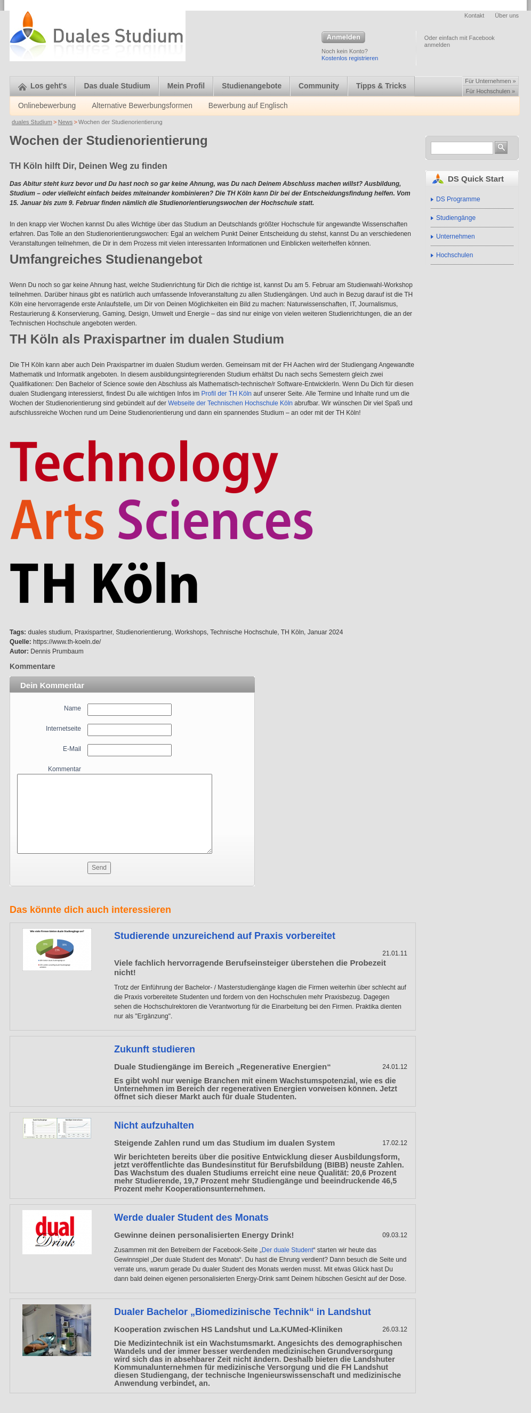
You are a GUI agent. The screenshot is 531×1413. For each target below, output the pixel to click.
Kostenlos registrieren (349, 58)
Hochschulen (454, 255)
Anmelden (343, 37)
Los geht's (42, 86)
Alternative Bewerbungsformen (142, 106)
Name (72, 708)
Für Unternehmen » (490, 81)
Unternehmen (455, 236)
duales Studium (32, 122)
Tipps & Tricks (381, 86)
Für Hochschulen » (490, 91)
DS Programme (458, 199)
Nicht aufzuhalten (154, 1125)
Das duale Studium (117, 86)
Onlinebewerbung (47, 106)
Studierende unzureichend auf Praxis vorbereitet (224, 935)
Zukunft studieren (154, 1049)
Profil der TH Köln (227, 393)
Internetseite (63, 728)
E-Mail (72, 749)
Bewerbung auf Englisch (248, 106)
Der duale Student (287, 1250)
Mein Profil (186, 86)
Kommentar (64, 769)
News (65, 122)
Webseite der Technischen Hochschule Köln (230, 403)
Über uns (507, 15)
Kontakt (474, 15)
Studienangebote (251, 86)
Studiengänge (456, 218)
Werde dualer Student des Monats (191, 1217)
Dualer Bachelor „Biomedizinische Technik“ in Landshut (242, 1311)
